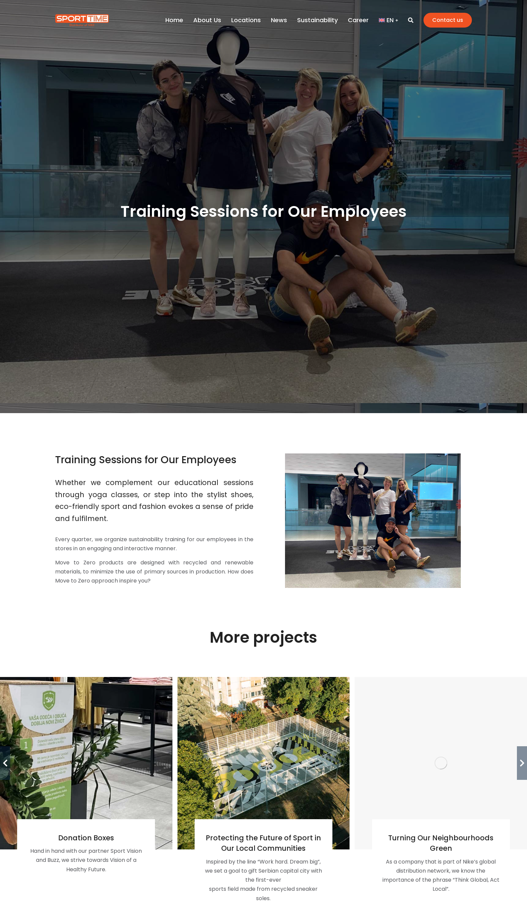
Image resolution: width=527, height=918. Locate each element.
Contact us (447, 20)
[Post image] (263, 763)
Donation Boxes (86, 838)
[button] (5, 763)
